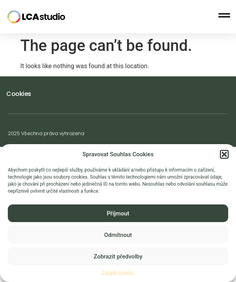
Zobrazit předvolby (118, 257)
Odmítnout (118, 236)
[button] (224, 155)
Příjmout (118, 214)
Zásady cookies (118, 274)
